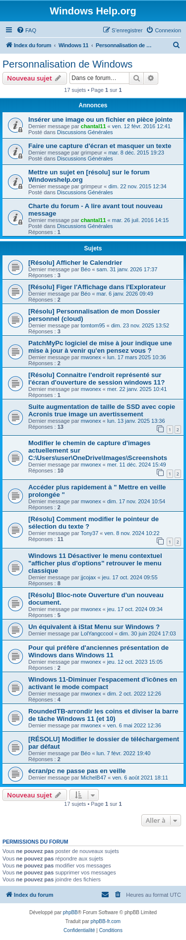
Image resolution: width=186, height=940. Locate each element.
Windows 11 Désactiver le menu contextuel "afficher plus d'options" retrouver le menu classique (95, 563)
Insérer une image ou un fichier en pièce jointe (100, 119)
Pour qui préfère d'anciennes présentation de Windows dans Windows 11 (98, 651)
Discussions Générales (85, 132)
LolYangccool (97, 633)
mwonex (91, 357)
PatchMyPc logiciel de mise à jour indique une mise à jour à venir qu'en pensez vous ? (100, 346)
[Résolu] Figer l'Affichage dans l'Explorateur (97, 287)
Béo (86, 269)
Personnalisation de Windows (67, 64)
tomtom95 (93, 325)
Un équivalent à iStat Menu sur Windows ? (94, 626)
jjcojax (88, 577)
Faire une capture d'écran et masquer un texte (99, 146)
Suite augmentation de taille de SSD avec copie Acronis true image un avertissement (101, 410)
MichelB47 (93, 778)
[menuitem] (26, 30)
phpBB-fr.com (106, 921)
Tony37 (89, 533)
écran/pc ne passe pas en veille (76, 771)
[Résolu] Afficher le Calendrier (75, 262)
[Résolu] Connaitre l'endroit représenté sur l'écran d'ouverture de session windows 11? (96, 378)
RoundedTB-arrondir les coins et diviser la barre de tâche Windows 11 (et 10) (103, 714)
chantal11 (93, 126)
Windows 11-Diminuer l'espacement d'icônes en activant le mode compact (102, 683)
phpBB (70, 912)
